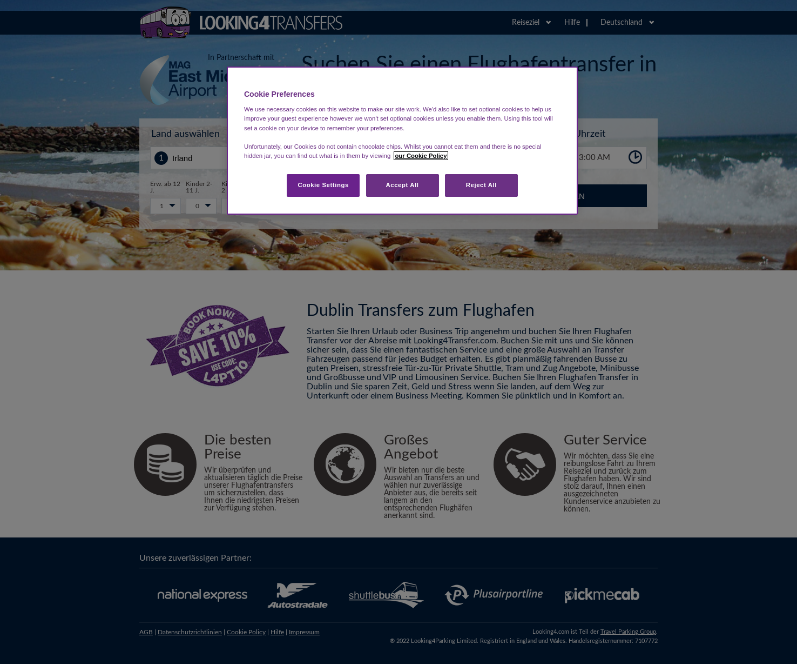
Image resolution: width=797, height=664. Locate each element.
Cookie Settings (323, 185)
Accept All (402, 185)
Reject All (481, 185)
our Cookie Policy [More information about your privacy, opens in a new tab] (421, 155)
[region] (402, 141)
